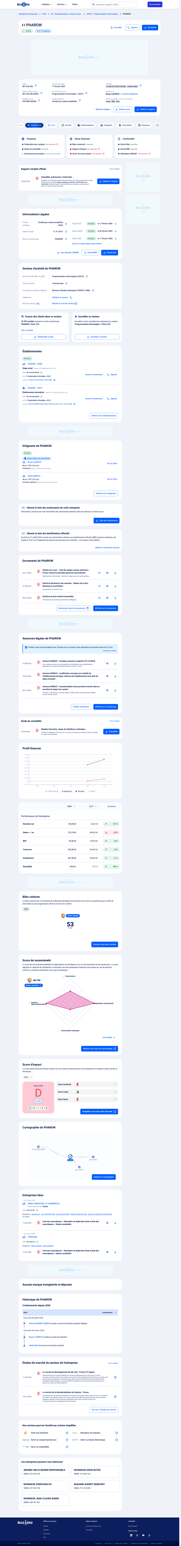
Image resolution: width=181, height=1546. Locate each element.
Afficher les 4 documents (105, 608)
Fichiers (46, 1530)
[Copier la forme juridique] (79, 100)
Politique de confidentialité (139, 1543)
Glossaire (89, 1530)
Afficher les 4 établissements (103, 416)
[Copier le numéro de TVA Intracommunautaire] (39, 100)
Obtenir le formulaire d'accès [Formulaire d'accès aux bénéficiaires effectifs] (107, 547)
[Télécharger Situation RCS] (115, 223)
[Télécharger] (115, 573)
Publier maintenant (81, 707)
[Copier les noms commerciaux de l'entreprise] (66, 239)
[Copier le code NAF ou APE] (86, 93)
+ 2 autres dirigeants (129, 94)
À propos (98, 1543)
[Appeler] (132, 27)
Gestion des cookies (121, 1543)
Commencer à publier (109, 651)
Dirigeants (106, 125)
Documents (125, 125)
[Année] (27, 1077)
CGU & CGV (108, 1543)
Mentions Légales (156, 1543)
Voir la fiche (112, 463)
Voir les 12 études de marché (104, 1410)
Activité (66, 125)
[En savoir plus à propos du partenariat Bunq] (67, 1440)
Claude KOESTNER (63, 1214)
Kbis (51, 125)
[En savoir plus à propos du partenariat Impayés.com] (116, 1432)
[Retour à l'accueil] (25, 1522)
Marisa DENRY (36, 1246)
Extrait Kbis (109, 252)
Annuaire (46, 1534)
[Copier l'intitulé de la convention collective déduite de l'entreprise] (93, 290)
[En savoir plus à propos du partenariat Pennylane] (116, 1440)
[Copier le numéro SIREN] (35, 85)
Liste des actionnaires (106, 520)
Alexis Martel (34, 1345)
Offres (75, 4)
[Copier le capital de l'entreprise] (66, 231)
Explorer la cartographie (104, 1177)
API (44, 1537)
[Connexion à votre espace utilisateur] (155, 4)
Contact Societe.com (93, 1526)
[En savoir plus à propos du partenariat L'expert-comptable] (67, 1447)
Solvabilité (150, 27)
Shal (118, 101)
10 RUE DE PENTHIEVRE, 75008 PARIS (122, 86)
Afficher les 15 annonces (105, 707)
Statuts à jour (122, 109)
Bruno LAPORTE (112, 94)
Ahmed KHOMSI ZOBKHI (39, 1323)
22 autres (25, 1217)
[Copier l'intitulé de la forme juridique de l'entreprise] (66, 224)
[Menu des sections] (21, 125)
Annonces (144, 125)
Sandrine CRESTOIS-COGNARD (99, 1214)
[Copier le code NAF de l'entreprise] (86, 276)
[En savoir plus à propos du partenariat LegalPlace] (67, 1432)
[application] (71, 770)
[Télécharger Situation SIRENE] (115, 231)
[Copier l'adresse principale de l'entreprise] (140, 85)
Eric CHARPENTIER (48, 1214)
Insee (108, 101)
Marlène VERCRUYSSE (79, 1214)
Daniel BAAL (35, 1214)
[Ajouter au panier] (108, 181)
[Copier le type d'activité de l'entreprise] (66, 283)
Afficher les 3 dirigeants (106, 493)
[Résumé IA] (99, 573)
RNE (113, 101)
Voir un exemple (114, 169)
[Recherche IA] (34, 125)
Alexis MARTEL (48, 1246)
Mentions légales (103, 109)
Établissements (86, 125)
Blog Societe (132, 1526)
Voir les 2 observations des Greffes (87, 244)
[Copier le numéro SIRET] (41, 93)
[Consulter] (107, 573)
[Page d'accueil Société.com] (23, 4)
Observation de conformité (37, 458)
